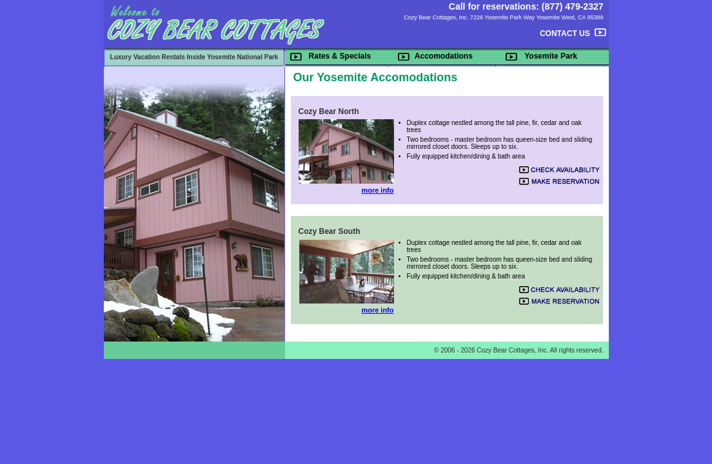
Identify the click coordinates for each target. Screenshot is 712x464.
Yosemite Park (550, 56)
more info (377, 190)
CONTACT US (565, 33)
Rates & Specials (340, 56)
